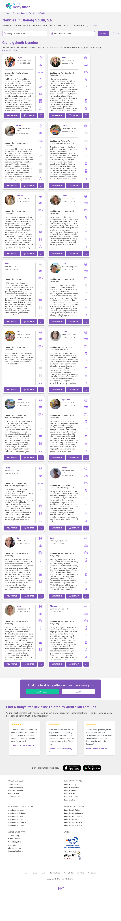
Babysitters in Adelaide (16, 825)
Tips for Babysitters (15, 788)
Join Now (92, 25)
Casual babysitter (14, 842)
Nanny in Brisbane (71, 791)
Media (44, 873)
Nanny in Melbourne (71, 788)
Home (8, 13)
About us (80, 873)
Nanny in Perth (69, 794)
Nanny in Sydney (70, 785)
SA (30, 13)
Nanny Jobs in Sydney (72, 810)
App (26, 873)
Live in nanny (12, 845)
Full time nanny (13, 836)
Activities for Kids (14, 797)
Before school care (15, 851)
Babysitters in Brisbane (16, 816)
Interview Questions (15, 791)
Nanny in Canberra (71, 797)
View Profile (12, 115)
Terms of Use (55, 873)
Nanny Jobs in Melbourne (73, 813)
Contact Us (92, 873)
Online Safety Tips (14, 794)
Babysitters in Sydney (16, 810)
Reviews (35, 873)
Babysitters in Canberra (17, 822)
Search (16, 13)
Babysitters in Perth (15, 819)
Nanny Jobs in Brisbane (73, 816)
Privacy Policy (69, 873)
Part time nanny (13, 839)
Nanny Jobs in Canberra (73, 822)
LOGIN (78, 692)
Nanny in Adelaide (71, 800)
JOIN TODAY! (42, 692)
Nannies (23, 13)
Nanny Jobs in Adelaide (73, 825)
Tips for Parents (14, 785)
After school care (14, 848)
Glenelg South (39, 13)
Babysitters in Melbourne (17, 813)
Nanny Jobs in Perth (71, 819)
